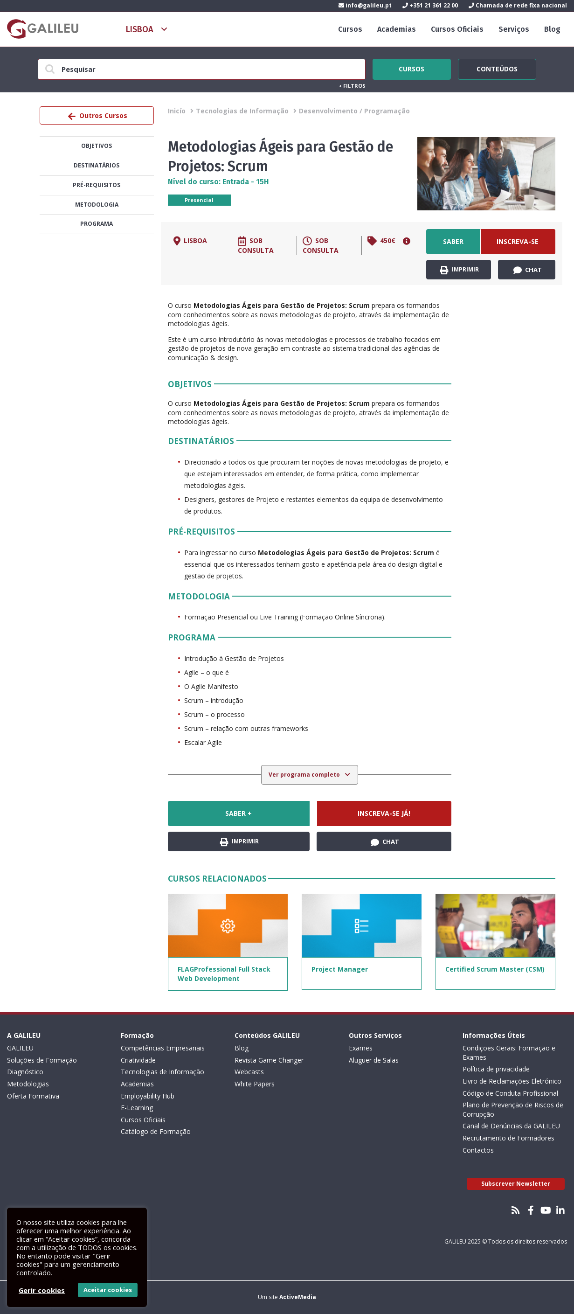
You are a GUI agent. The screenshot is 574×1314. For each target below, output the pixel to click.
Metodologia (96, 205)
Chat (527, 270)
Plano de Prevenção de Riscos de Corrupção (513, 1109)
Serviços (513, 29)
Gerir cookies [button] (42, 1290)
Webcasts (249, 1071)
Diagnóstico (25, 1071)
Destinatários (96, 165)
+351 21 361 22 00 (430, 5)
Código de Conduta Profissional (510, 1093)
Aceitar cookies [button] (107, 1290)
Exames (361, 1047)
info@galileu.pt (365, 5)
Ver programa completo (305, 775)
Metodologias (28, 1083)
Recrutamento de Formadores (508, 1137)
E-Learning (137, 1107)
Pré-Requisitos (96, 185)
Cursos (350, 29)
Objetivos (96, 146)
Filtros (352, 85)
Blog (552, 29)
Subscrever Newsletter (515, 1184)
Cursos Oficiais (457, 29)
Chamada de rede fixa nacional (518, 5)
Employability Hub (147, 1096)
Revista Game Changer (269, 1060)
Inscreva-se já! (518, 245)
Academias (396, 29)
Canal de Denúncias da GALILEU (511, 1125)
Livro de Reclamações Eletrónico (512, 1081)
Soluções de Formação (42, 1060)
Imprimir (459, 269)
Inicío (177, 110)
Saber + (453, 245)
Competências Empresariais (163, 1047)
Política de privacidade (496, 1068)
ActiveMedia (297, 1297)
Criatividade (138, 1060)
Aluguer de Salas (374, 1060)
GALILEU (20, 1047)
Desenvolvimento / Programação (354, 110)
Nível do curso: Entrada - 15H (218, 181)
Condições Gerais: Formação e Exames (509, 1052)
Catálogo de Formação (156, 1131)
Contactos (478, 1150)
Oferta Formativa (33, 1096)
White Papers (255, 1083)
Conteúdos (497, 68)
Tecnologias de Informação (242, 110)
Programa (96, 224)
